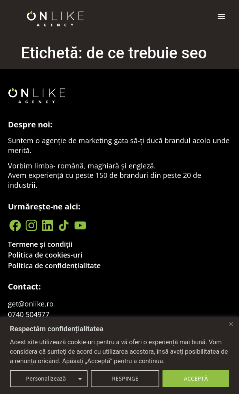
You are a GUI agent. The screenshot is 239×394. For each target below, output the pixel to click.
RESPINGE (125, 378)
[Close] (230, 324)
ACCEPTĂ (196, 378)
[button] (221, 16)
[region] (119, 355)
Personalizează (46, 378)
